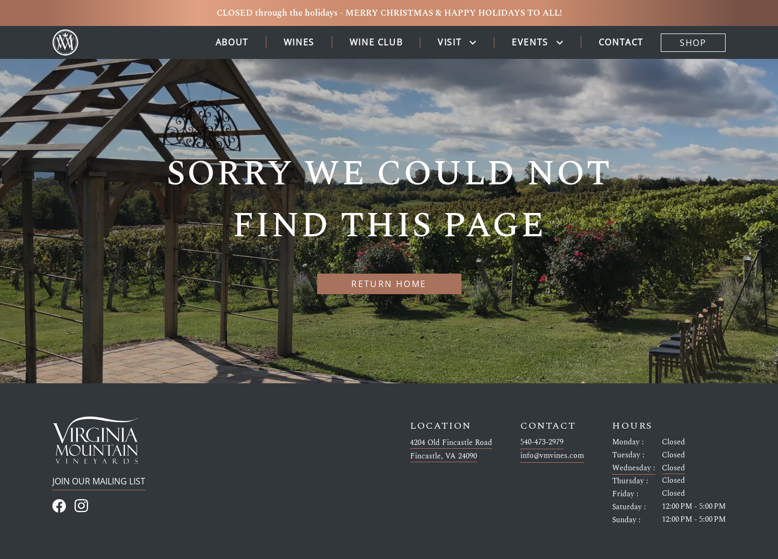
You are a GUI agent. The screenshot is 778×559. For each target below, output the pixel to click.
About (232, 42)
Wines (299, 42)
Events (530, 42)
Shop (693, 43)
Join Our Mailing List (98, 481)
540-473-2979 (542, 442)
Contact (621, 42)
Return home (388, 284)
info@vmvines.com (552, 455)
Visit (449, 42)
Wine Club (376, 42)
